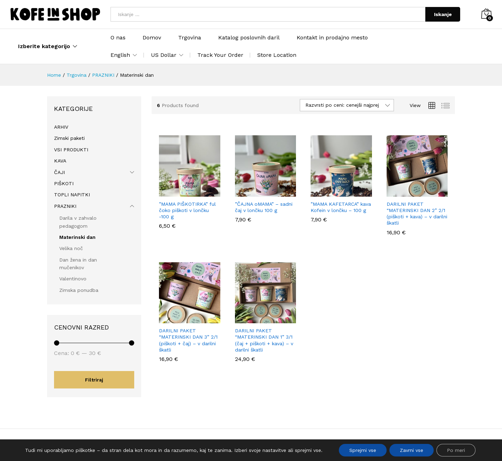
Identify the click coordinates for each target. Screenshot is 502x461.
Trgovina (189, 37)
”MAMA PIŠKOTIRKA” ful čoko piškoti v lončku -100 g (187, 210)
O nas (118, 37)
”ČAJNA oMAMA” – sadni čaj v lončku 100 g (263, 207)
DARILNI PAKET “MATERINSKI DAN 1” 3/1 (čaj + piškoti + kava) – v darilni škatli (264, 340)
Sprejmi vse (362, 450)
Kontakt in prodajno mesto (332, 37)
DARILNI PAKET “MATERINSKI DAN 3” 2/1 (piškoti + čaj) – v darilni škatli (188, 340)
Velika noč (71, 248)
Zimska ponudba (78, 290)
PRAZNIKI (65, 206)
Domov (152, 37)
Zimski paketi (69, 138)
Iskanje (443, 14)
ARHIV (61, 127)
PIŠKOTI (64, 183)
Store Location (276, 55)
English (120, 55)
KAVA (60, 161)
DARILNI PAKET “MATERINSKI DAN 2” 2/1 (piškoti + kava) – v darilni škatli (417, 213)
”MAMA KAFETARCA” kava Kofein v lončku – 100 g (341, 207)
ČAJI (59, 172)
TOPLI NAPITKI (72, 194)
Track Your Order (220, 55)
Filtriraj (94, 380)
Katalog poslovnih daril (249, 37)
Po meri (456, 450)
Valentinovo (72, 278)
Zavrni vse (411, 450)
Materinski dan (77, 237)
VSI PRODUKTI (71, 149)
